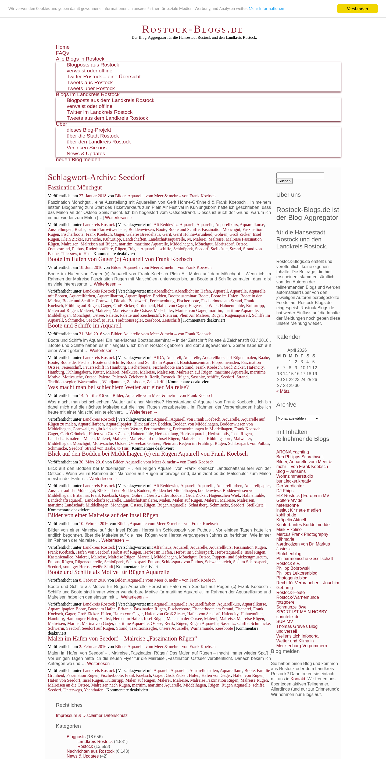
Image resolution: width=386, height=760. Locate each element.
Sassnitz (198, 377)
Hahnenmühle (232, 305)
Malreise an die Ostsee (132, 310)
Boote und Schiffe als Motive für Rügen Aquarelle (108, 572)
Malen (89, 438)
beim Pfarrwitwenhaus (107, 229)
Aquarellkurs (226, 224)
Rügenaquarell (237, 315)
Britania (125, 609)
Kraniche (93, 239)
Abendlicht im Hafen (192, 291)
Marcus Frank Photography (302, 534)
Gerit (166, 234)
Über (61, 124)
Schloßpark (183, 249)
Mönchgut (204, 244)
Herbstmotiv (218, 433)
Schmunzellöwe (291, 607)
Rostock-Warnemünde (297, 597)
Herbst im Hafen (157, 552)
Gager (119, 234)
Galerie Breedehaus (143, 234)
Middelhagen (181, 244)
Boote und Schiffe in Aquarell (152, 362)
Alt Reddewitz (165, 485)
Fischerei (243, 609)
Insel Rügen (241, 433)
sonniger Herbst (77, 566)
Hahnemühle (142, 433)
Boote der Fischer (75, 362)
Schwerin (56, 628)
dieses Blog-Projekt (89, 130)
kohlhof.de (286, 515)
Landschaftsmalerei (64, 438)
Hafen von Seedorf (92, 552)
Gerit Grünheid (73, 433)
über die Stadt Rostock (93, 136)
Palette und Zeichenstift (140, 315)
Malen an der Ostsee (184, 618)
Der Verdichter (290, 486)
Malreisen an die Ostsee (68, 685)
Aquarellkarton (110, 296)
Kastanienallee (60, 557)
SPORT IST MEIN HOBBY (301, 612)
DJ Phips (285, 490)
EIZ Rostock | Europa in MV (302, 495)
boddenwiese (209, 490)
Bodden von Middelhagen (195, 424)
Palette (112, 315)
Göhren (221, 234)
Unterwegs (72, 690)
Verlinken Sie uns (86, 147)
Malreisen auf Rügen (99, 244)
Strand (235, 249)
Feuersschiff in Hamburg (104, 367)
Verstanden (357, 9)
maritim (126, 244)
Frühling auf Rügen (82, 305)
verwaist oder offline (89, 70)
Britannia (81, 495)
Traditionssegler (129, 320)
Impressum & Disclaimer (79, 715)
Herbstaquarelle (228, 552)
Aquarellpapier (138, 296)
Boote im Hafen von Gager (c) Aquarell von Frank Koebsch (120, 259)
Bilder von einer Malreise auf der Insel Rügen (103, 515)
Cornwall (104, 300)
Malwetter (242, 438)
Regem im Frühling (195, 443)
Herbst (105, 618)
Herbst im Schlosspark (193, 552)
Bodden (159, 296)
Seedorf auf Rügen (98, 628)
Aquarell (187, 224)
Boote (161, 229)
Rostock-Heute (290, 592)
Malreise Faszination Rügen (214, 680)
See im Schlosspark (250, 562)
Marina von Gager (190, 310)
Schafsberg (198, 505)
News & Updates (86, 153)
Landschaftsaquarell (65, 500)
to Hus (84, 253)
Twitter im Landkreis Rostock (100, 112)
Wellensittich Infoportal (298, 636)
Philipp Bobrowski (293, 568)
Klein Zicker (72, 239)
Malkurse (129, 372)
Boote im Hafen (224, 296)
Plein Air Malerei (194, 315)
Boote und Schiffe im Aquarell (84, 325)
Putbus (78, 249)
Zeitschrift (171, 320)
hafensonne (287, 505)
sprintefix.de (287, 616)
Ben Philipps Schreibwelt (300, 457)
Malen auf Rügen (63, 310)
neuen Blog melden (78, 159)
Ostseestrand (59, 249)
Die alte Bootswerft (131, 300)
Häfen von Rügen (248, 675)
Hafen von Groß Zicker (109, 433)
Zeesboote (136, 381)
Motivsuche (72, 377)
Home (63, 47)
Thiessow (69, 253)
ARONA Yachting (292, 452)
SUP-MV (284, 621)
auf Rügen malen (241, 357)
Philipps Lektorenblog (296, 573)
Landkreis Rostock (99, 224)
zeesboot (152, 320)
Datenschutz (116, 715)
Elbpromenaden (225, 362)
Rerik (154, 377)
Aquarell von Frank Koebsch (195, 419)
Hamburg (56, 372)
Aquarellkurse (252, 224)
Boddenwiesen (141, 229)
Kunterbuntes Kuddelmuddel (303, 524)
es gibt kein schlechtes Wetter (116, 429)
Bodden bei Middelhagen (174, 490)
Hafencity (255, 367)
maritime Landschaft (66, 505)
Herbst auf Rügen (126, 552)
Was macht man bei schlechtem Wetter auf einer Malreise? (118, 387)
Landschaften (134, 239)
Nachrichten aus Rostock (91, 751)
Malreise (216, 239)
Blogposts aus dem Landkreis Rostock (110, 100)
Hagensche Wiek (203, 305)
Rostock (168, 377)
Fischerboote (72, 234)
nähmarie (285, 539)
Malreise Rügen (121, 557)
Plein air (170, 315)
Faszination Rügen (250, 547)
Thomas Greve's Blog (296, 626)
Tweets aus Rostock (90, 82)
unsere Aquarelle (173, 628)
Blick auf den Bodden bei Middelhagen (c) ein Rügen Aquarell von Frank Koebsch (148, 453)
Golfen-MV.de (289, 500)
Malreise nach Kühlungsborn (206, 438)
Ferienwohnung (157, 429)
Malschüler (163, 310)
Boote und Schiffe (183, 229)
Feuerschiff (71, 367)
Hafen (106, 613)
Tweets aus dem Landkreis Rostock (107, 118)
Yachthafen (93, 690)
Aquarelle (204, 224)
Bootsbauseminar (194, 362)
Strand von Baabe (100, 448)
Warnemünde (88, 381)
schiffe (165, 249)
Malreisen (69, 244)
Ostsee (241, 244)
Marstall (145, 557)
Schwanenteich (218, 562)
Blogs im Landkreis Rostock (88, 94)
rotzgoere (285, 602)
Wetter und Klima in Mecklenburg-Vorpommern (301, 643)
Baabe (80, 229)
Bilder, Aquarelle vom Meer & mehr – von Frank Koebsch (165, 195)
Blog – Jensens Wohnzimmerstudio (294, 473)
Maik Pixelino (289, 529)
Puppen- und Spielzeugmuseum (239, 557)
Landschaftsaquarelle (166, 239)
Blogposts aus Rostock (93, 65)
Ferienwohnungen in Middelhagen (202, 429)
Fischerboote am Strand (221, 300)
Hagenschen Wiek (224, 495)
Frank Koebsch (98, 234)
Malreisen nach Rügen (110, 685)
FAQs (62, 53)
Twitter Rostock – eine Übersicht (104, 76)
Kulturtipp (112, 239)
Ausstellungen (60, 229)
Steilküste (218, 249)
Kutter (98, 372)
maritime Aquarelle (151, 244)
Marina (73, 623)
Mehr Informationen (284, 9)
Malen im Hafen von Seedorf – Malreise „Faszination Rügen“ (122, 638)
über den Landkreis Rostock (99, 142)
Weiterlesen (119, 217)
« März (283, 391)
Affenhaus (162, 547)
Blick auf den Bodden (152, 424)
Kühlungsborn (78, 372)
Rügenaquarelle (88, 562)
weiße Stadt (103, 566)
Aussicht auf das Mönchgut (71, 490)
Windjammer (113, 381)
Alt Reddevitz (165, 224)
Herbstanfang (166, 433)
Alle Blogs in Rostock (80, 59)
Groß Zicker (240, 234)
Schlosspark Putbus (143, 562)
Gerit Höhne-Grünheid (192, 234)
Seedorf (202, 249)
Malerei (199, 239)
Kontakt (298, 679)
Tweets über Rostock (91, 88)
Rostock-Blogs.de (193, 29)
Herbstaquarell (193, 433)
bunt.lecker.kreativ (293, 481)
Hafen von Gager (172, 305)
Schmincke (74, 320)
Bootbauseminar (182, 296)
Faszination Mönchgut (75, 187)
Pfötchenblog (288, 553)
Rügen (120, 249)
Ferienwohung (162, 300)
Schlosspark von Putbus (248, 443)
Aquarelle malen (204, 670)
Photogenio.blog (292, 578)
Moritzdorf (224, 244)
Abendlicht (163, 291)
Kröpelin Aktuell (291, 520)
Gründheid (146, 305)
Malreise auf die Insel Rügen (154, 438)
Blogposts (76, 736)
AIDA (158, 357)
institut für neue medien (298, 510)
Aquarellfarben (82, 296)
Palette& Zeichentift (129, 377)
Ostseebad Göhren (144, 443)
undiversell (286, 631)
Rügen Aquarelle (143, 249)
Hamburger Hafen (81, 618)
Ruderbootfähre (99, 249)
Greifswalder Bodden (165, 495)
